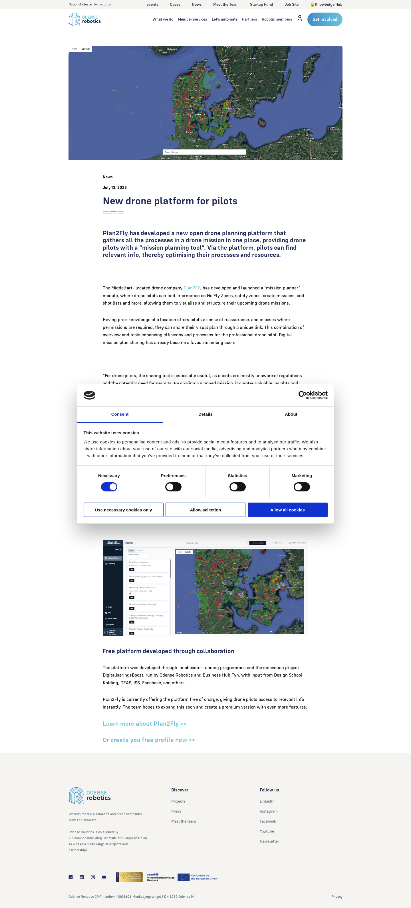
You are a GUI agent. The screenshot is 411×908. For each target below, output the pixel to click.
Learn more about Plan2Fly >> (145, 723)
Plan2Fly (193, 288)
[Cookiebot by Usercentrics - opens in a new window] (303, 395)
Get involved (325, 19)
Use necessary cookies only (123, 509)
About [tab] (291, 414)
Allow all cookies (287, 509)
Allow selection (205, 509)
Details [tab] (205, 414)
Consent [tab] (120, 414)
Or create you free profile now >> (149, 739)
